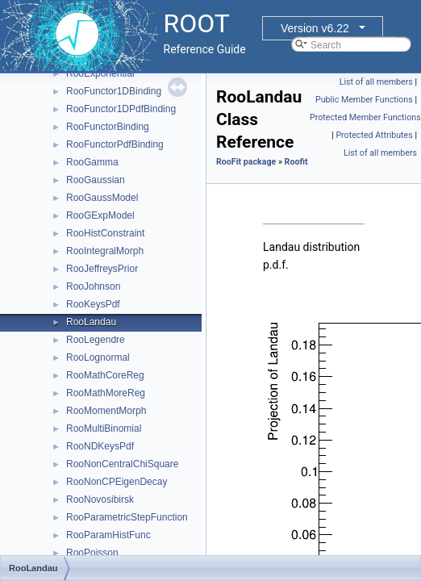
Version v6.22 (315, 28)
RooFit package (246, 162)
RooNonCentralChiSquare (122, 464)
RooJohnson (93, 286)
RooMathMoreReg (105, 393)
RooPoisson (92, 552)
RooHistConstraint (105, 233)
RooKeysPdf (93, 304)
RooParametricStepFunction (127, 517)
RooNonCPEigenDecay (116, 481)
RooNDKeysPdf (100, 446)
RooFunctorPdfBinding (115, 144)
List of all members (376, 82)
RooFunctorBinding (107, 126)
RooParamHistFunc (108, 535)
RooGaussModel (102, 197)
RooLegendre (95, 339)
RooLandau (91, 322)
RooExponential (100, 73)
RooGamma (92, 162)
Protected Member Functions (365, 117)
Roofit (296, 162)
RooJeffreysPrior (102, 268)
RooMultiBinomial (103, 428)
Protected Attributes (374, 135)
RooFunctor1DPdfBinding (121, 109)
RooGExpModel (100, 215)
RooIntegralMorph (105, 251)
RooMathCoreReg (105, 375)
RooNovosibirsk (100, 499)
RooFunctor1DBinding (113, 91)
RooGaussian (95, 180)
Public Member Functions (364, 99)
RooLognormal (98, 357)
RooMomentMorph (106, 410)
